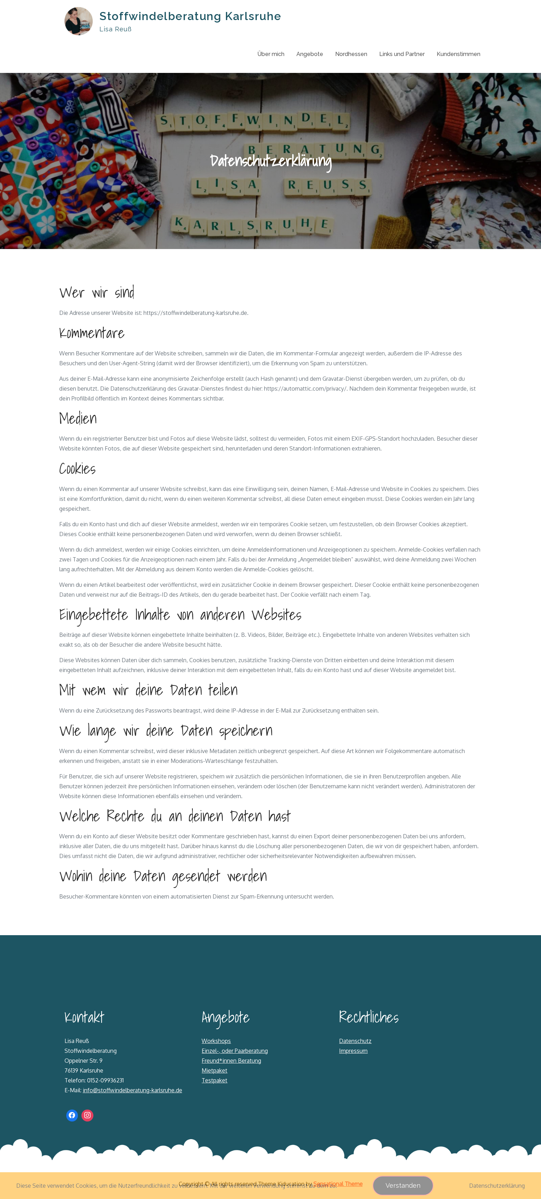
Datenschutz (355, 1041)
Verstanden (403, 1185)
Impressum (353, 1051)
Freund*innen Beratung (231, 1060)
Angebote (309, 54)
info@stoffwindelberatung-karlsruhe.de (132, 1090)
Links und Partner (402, 54)
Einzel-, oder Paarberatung (235, 1051)
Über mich (270, 54)
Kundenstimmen (458, 54)
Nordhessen (351, 54)
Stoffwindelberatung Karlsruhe (190, 16)
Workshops (216, 1041)
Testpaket (214, 1080)
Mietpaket (214, 1070)
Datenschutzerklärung (497, 1185)
